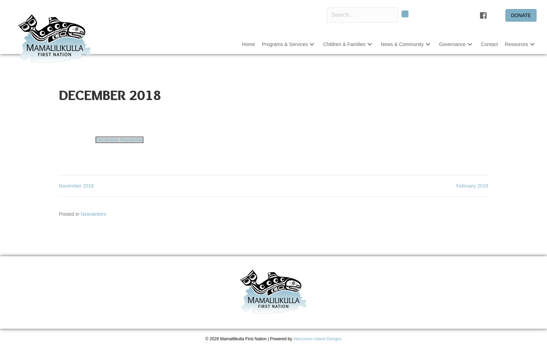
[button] (405, 13)
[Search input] (362, 15)
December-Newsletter (119, 140)
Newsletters (93, 214)
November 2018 (76, 186)
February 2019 (472, 186)
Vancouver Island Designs (317, 338)
